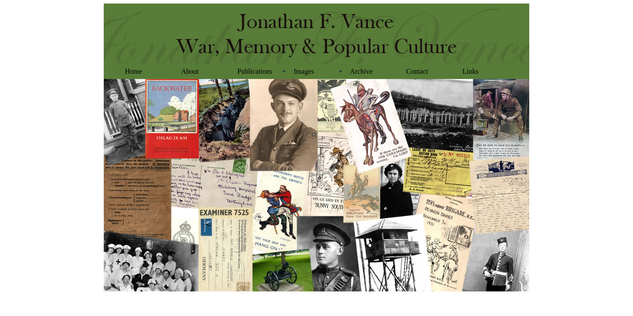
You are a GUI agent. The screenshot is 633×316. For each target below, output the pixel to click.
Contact (417, 71)
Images (304, 71)
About (190, 71)
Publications (254, 71)
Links (470, 71)
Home (133, 71)
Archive (361, 71)
